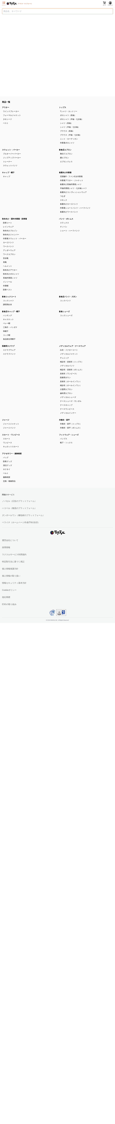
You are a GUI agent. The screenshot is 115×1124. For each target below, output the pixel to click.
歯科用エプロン (66, 393)
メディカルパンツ (67, 366)
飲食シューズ (64, 311)
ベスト (5, 123)
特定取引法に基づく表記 (13, 562)
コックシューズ (66, 315)
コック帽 (6, 335)
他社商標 (6, 597)
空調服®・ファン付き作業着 (71, 176)
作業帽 (5, 286)
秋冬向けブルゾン (10, 231)
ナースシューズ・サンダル (70, 401)
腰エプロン (64, 158)
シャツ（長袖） (66, 123)
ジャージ (5, 420)
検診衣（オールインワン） (70, 385)
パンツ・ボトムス (66, 219)
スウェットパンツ (10, 166)
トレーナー (7, 162)
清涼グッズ (7, 465)
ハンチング (7, 315)
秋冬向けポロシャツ (11, 274)
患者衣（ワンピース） (69, 374)
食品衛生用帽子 (9, 339)
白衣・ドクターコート (69, 350)
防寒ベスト (7, 290)
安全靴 (5, 258)
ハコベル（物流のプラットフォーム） (19, 508)
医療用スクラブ (8, 346)
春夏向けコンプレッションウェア (73, 192)
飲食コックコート (9, 297)
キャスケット (8, 319)
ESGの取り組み (9, 604)
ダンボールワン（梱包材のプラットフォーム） (23, 515)
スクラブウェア (9, 350)
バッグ (5, 457)
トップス (62, 107)
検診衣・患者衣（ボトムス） (71, 370)
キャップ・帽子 (8, 172)
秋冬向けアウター (10, 270)
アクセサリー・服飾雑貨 (12, 454)
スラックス (64, 223)
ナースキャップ (66, 405)
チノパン (63, 227)
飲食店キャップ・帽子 (11, 311)
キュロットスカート (11, 447)
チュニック (64, 358)
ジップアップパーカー (12, 158)
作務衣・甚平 (64, 420)
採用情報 (6, 547)
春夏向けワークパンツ (69, 212)
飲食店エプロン (65, 150)
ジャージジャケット (11, 424)
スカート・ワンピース (11, 435)
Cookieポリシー (9, 590)
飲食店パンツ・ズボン (68, 297)
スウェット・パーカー (11, 150)
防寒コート (7, 223)
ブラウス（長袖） (67, 131)
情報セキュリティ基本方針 (14, 583)
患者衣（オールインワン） (70, 381)
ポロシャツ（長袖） (68, 115)
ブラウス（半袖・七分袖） (70, 135)
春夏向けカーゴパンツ (69, 204)
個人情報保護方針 (10, 569)
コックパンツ (65, 301)
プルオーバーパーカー (12, 154)
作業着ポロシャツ (67, 143)
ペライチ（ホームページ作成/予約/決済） (21, 522)
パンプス (63, 439)
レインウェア (8, 227)
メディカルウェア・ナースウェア (72, 346)
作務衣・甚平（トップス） (70, 424)
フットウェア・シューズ (69, 435)
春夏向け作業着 (65, 172)
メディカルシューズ (68, 397)
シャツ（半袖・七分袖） (70, 127)
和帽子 (5, 331)
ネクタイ (6, 469)
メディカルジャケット (69, 354)
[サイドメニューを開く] (3, 4)
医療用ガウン (65, 377)
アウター (5, 107)
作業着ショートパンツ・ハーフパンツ (75, 208)
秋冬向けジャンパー (11, 235)
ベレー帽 (6, 323)
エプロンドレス (66, 162)
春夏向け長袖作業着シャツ (70, 184)
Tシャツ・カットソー (68, 111)
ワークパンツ (8, 246)
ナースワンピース (67, 409)
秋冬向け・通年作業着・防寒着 (14, 219)
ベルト (5, 473)
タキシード (7, 119)
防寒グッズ (7, 461)
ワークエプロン (9, 254)
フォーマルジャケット (12, 115)
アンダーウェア (9, 250)
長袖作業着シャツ (10, 278)
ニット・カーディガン (69, 139)
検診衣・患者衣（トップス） (71, 362)
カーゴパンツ (8, 242)
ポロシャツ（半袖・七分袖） (71, 119)
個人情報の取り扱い (11, 576)
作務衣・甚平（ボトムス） (70, 428)
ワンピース (7, 443)
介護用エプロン (66, 389)
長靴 (5, 262)
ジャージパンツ (9, 428)
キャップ (6, 176)
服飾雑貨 (6, 477)
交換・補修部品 (9, 481)
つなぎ (62, 196)
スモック (63, 200)
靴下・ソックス (66, 443)
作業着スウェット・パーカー (14, 238)
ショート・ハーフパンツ (70, 231)
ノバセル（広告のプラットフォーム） (19, 501)
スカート (6, 439)
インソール (7, 282)
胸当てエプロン (66, 154)
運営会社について (10, 540)
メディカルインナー (68, 413)
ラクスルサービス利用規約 (14, 554)
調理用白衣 (7, 304)
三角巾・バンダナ (10, 327)
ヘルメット (7, 266)
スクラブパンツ (9, 354)
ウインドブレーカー (11, 111)
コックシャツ (8, 301)
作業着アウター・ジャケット (71, 180)
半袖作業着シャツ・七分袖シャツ (73, 188)
